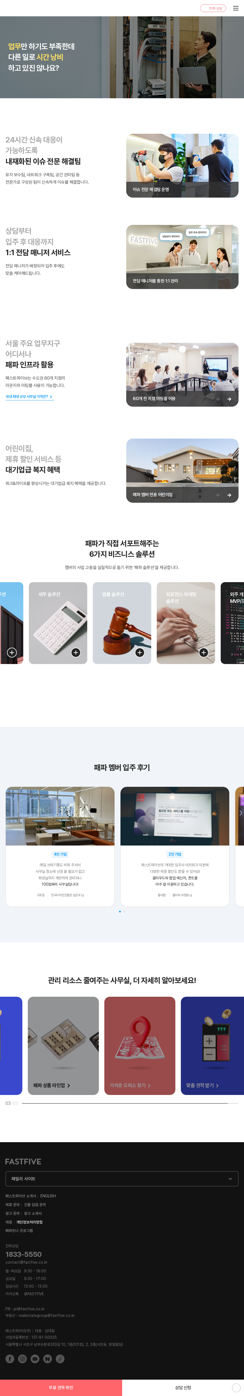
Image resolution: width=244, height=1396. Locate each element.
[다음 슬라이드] (229, 399)
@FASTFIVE (24, 1294)
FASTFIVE (18, 8)
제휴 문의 (12, 1204)
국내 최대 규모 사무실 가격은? (26, 396)
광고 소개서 (33, 1213)
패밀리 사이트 (23, 1178)
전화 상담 (215, 8)
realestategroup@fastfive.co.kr (47, 1315)
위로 (236, 1387)
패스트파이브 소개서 (20, 1196)
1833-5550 (23, 1254)
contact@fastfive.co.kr (26, 1262)
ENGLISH (48, 1196)
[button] (12, 653)
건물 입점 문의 (35, 1204)
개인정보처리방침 (29, 1222)
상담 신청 (183, 1387)
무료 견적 (61, 1387)
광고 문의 (12, 1213)
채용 (8, 1222)
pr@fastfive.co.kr (29, 1309)
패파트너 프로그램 (19, 1230)
